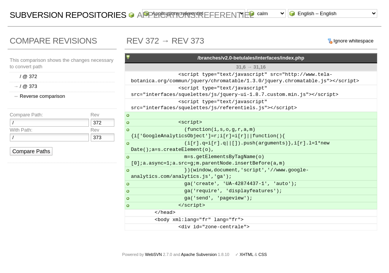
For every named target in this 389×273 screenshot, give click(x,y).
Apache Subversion (199, 254)
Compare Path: (26, 115)
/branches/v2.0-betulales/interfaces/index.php (251, 58)
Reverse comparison (42, 96)
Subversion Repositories (67, 15)
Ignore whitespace (354, 41)
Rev (94, 115)
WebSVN (153, 254)
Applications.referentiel (195, 15)
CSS (262, 254)
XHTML (246, 254)
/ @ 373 (28, 86)
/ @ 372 (28, 76)
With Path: (20, 130)
